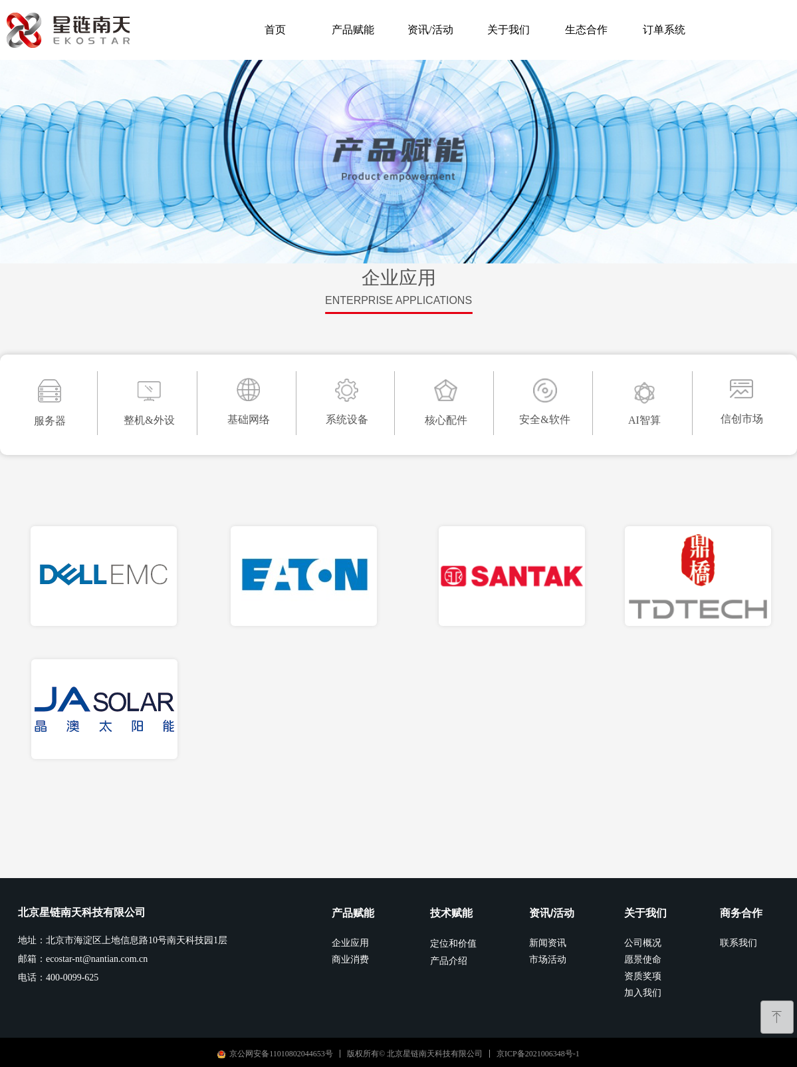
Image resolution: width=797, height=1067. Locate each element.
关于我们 (508, 29)
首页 (275, 29)
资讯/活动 (430, 29)
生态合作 (586, 29)
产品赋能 (353, 29)
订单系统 (664, 29)
